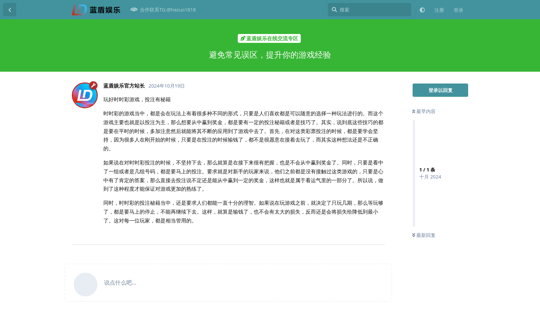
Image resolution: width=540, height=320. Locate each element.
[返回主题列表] (9, 9)
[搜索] (369, 9)
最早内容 (424, 111)
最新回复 (424, 235)
